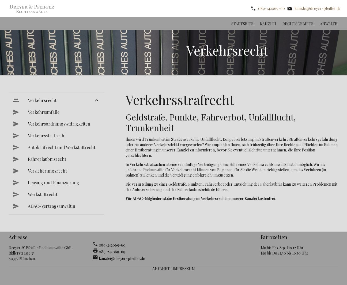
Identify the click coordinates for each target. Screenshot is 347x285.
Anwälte (328, 23)
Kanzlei (268, 23)
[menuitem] (56, 100)
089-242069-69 (112, 251)
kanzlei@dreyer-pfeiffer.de (318, 8)
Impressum (184, 268)
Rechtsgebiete (298, 23)
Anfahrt (161, 268)
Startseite (242, 23)
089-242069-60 (271, 8)
